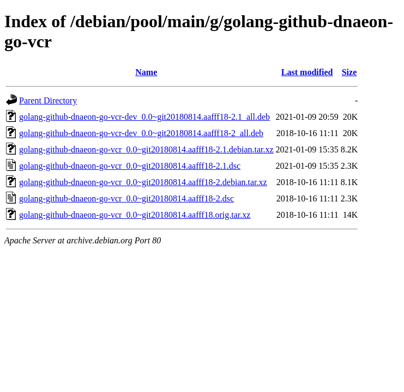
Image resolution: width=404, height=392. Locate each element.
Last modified (307, 72)
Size (349, 72)
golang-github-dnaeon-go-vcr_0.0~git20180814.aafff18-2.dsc (126, 198)
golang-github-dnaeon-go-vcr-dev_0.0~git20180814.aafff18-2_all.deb (141, 133)
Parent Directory (48, 100)
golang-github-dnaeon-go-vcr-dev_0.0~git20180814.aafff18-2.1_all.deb (144, 116)
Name (146, 72)
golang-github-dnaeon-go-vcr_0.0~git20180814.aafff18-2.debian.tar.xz (143, 182)
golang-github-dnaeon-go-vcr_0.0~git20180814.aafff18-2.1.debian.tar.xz (146, 149)
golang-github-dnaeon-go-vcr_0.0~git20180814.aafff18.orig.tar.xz (134, 214)
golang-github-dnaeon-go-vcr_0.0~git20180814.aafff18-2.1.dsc (129, 165)
